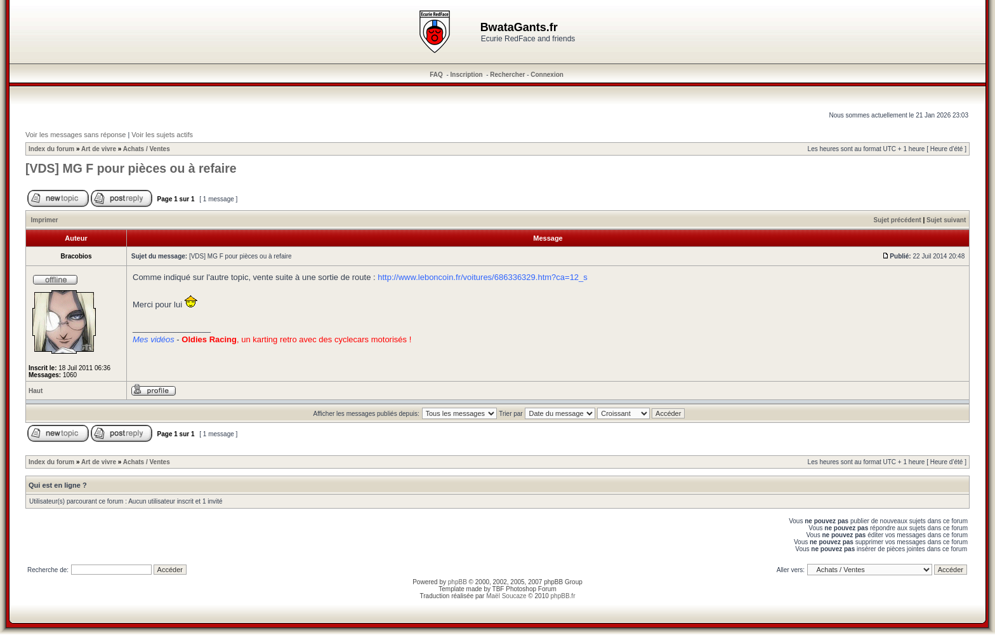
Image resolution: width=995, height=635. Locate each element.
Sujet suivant (946, 220)
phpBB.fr (563, 595)
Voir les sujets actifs (162, 134)
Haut (36, 390)
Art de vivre (98, 148)
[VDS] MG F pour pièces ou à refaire (131, 168)
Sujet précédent (897, 220)
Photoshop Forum (531, 588)
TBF (498, 588)
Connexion (546, 74)
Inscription (467, 74)
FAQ (436, 74)
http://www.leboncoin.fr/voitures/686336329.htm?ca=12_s (483, 277)
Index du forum (51, 148)
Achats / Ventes (146, 148)
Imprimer (44, 220)
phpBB (457, 581)
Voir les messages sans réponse (75, 134)
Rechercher (507, 74)
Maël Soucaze (506, 595)
